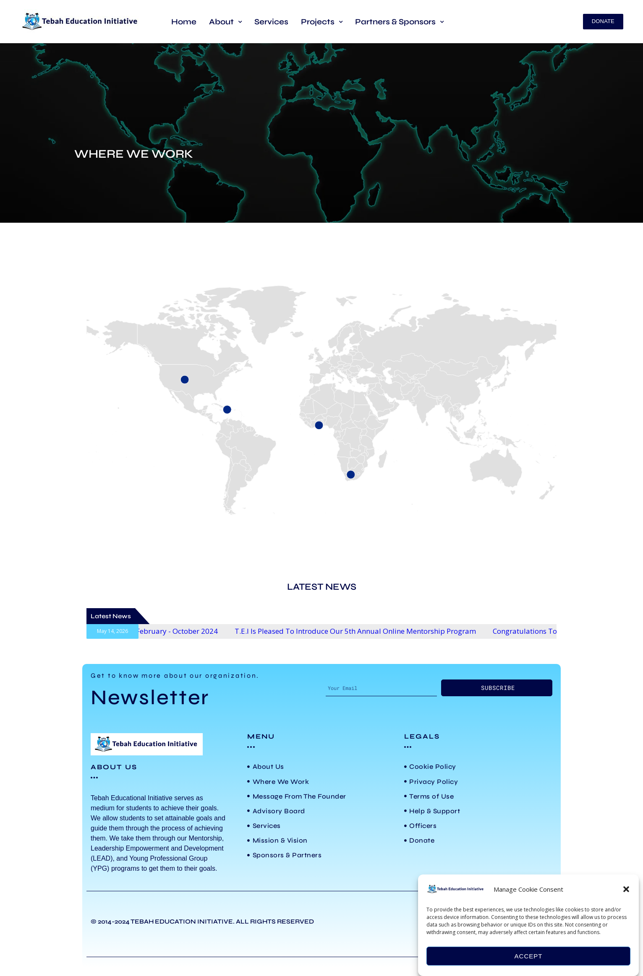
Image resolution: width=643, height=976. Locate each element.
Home (183, 21)
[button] (626, 889)
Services (271, 21)
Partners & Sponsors (399, 21)
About (225, 21)
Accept (529, 956)
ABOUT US (114, 767)
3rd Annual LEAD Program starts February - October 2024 (179, 631)
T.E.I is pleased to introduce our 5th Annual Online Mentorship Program (412, 631)
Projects (321, 21)
